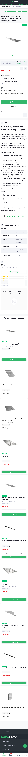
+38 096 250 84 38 (14, 4)
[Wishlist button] (21, 68)
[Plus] (9, 98)
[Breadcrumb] (3, 11)
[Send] (25, 115)
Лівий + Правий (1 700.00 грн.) (12, 84)
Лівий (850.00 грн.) (9, 78)
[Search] (4, 1)
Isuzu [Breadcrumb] (19, 11)
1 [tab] (12, 55)
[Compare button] (25, 68)
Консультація (14, 106)
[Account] (26, 1)
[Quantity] (6, 98)
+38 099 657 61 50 (23, 4)
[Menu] (2, 1)
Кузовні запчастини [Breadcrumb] (10, 11)
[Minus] (3, 98)
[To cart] (14, 359)
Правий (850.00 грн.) (10, 81)
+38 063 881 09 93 (5, 4)
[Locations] (23, 1)
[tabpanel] (14, 40)
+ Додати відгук (14, 272)
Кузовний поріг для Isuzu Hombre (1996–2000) (14, 667)
